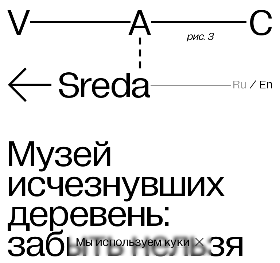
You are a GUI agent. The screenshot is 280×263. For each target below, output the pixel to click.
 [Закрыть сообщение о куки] (199, 242)
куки (177, 242)
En (266, 84)
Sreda (78, 85)
